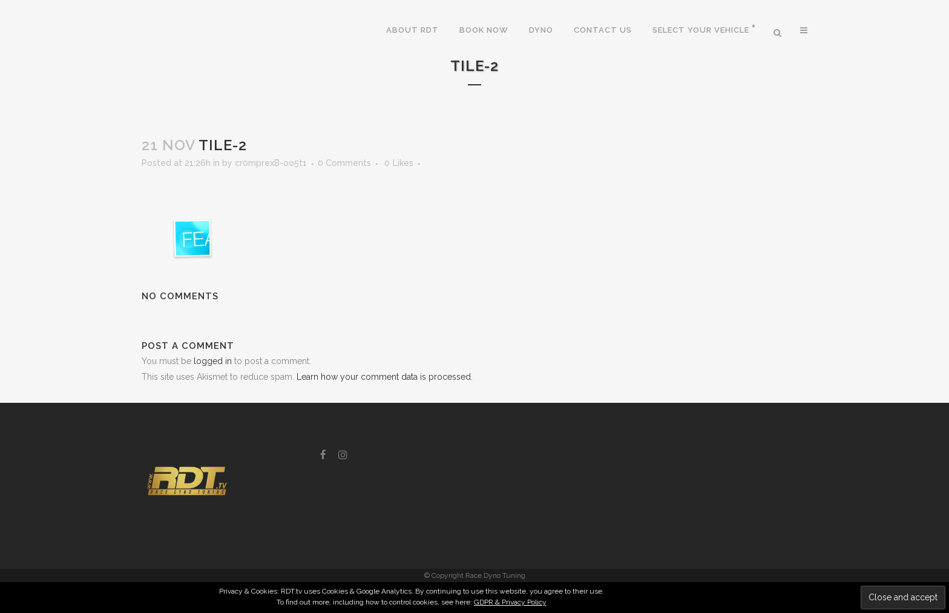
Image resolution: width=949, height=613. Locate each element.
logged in (213, 361)
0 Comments (344, 163)
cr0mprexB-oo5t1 (271, 163)
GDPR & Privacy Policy (510, 602)
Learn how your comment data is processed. (385, 377)
